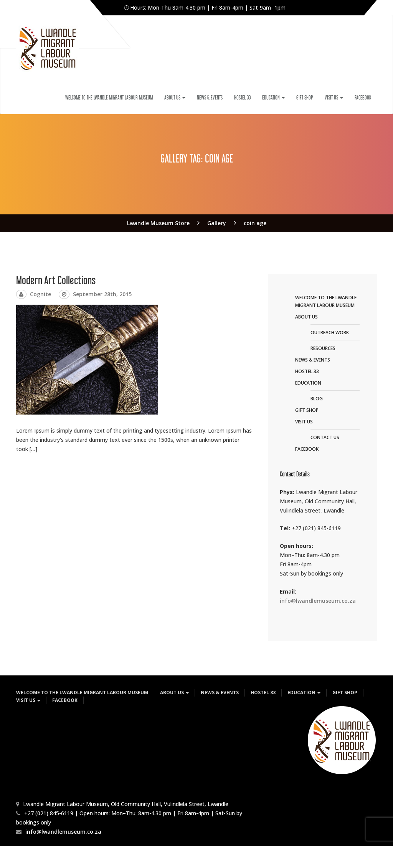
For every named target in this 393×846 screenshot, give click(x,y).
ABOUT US (174, 97)
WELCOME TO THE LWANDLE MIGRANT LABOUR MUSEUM (109, 97)
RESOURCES (322, 348)
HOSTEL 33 (242, 97)
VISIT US (334, 97)
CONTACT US (324, 437)
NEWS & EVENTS (210, 97)
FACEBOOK (363, 97)
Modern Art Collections (56, 280)
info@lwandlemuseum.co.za (318, 600)
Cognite (40, 294)
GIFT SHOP (304, 97)
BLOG (316, 398)
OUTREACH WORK (329, 332)
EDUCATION (273, 97)
